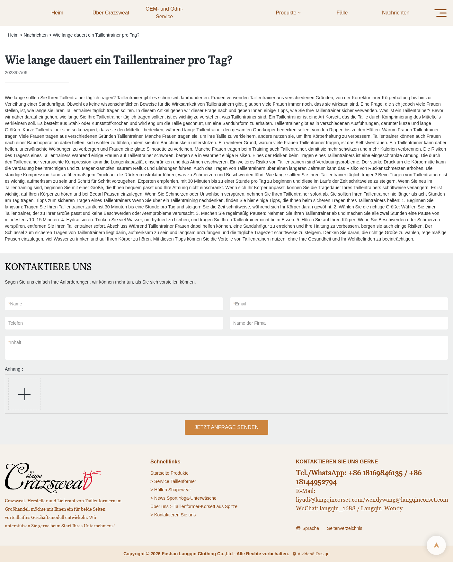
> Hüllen (158, 489)
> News (157, 498)
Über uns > (161, 506)
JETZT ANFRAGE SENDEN (226, 427)
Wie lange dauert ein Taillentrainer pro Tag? (96, 35)
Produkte (180, 473)
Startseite (159, 473)
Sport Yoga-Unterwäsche (192, 498)
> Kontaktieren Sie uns (173, 514)
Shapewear (179, 489)
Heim (13, 35)
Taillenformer (183, 481)
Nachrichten (36, 35)
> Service (159, 481)
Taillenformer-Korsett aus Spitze (205, 506)
